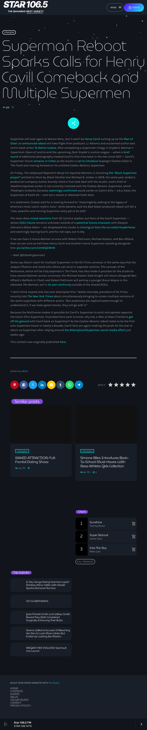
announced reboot (34, 143)
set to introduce (88, 161)
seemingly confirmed (63, 190)
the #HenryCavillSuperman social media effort (95, 330)
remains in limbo (44, 161)
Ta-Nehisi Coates (45, 147)
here (63, 342)
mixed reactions (40, 218)
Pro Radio (54, 683)
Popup (133, 7)
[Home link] (25, 7)
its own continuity (59, 284)
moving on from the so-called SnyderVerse (107, 227)
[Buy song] (133, 524)
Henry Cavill (92, 139)
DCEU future (27, 222)
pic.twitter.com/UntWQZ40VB (36, 248)
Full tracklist (85, 561)
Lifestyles (9, 32)
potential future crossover (93, 222)
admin (25, 371)
